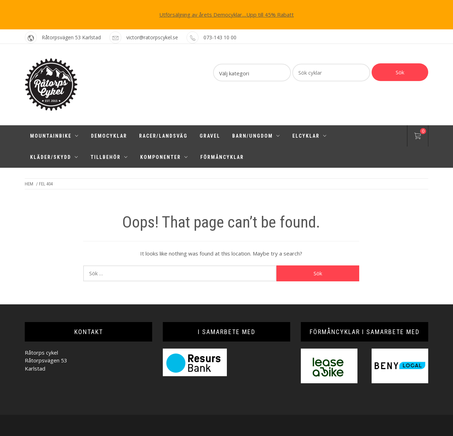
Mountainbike (54, 136)
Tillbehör (109, 157)
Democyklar (109, 136)
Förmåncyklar (222, 157)
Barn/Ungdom (256, 136)
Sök (400, 72)
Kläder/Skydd (54, 157)
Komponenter (164, 157)
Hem (29, 184)
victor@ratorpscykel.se (152, 37)
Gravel (210, 136)
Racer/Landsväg (163, 136)
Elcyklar (309, 136)
